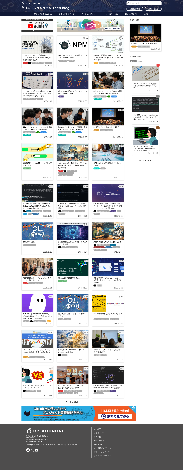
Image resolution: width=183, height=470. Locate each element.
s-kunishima (103, 63)
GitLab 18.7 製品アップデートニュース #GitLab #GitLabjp (72, 92)
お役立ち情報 (134, 9)
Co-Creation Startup (101, 319)
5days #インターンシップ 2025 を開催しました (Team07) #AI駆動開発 (72, 128)
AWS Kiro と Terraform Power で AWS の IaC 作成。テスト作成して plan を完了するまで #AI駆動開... (37, 316)
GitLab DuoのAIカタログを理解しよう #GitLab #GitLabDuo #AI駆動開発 (108, 387)
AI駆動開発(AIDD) (38, 63)
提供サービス (99, 433)
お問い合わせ (153, 9)
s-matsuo (116, 247)
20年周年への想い (29, 242)
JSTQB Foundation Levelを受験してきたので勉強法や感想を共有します (146, 86)
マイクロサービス (111, 14)
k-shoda (48, 63)
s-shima (40, 98)
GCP (25, 213)
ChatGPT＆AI (131, 14)
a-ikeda (26, 321)
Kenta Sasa (114, 319)
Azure (29, 211)
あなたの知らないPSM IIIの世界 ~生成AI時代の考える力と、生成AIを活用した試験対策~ (72, 165)
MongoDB (27, 168)
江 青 (76, 393)
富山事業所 (97, 98)
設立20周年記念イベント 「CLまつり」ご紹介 (72, 315)
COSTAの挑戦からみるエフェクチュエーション (107, 315)
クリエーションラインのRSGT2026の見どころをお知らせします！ (72, 387)
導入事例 (97, 437)
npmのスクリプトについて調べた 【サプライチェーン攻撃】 (72, 56)
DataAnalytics (99, 247)
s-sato (99, 285)
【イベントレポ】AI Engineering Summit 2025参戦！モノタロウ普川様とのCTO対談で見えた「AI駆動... (37, 93)
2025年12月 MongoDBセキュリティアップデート (37, 164)
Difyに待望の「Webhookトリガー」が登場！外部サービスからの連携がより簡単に (107, 280)
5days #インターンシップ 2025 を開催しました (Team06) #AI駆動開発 (37, 128)
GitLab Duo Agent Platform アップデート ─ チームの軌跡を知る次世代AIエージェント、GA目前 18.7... (107, 206)
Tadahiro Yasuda (106, 130)
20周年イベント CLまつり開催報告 (106, 127)
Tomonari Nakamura (66, 173)
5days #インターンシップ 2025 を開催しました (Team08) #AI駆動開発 (108, 92)
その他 (146, 14)
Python (35, 213)
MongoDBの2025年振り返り (69, 278)
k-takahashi (63, 60)
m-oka (103, 168)
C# (109, 96)
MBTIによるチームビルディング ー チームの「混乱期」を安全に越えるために (37, 352)
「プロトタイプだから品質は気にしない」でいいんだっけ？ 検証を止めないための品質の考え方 (37, 57)
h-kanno (62, 213)
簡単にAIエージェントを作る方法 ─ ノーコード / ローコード (37, 387)
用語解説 (71, 60)
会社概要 (97, 429)
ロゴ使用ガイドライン (102, 448)
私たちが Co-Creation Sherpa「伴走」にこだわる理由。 (71, 351)
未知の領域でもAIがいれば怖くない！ (107, 242)
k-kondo (67, 319)
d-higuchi (46, 211)
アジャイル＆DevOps (43, 14)
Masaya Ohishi (72, 247)
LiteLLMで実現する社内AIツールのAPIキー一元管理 (72, 243)
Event (61, 319)
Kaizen (96, 168)
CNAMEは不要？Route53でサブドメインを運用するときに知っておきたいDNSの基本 (108, 57)
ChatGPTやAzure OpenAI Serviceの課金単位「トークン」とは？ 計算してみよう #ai (146, 117)
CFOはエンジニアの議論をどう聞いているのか (107, 164)
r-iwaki (64, 355)
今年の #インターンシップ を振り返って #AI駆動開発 (107, 351)
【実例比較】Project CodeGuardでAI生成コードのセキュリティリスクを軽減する (72, 206)
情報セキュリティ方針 (102, 452)
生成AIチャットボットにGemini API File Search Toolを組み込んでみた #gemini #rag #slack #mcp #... (37, 206)
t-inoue (96, 213)
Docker (114, 96)
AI (29, 63)
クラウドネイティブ (66, 14)
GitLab (61, 96)
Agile (25, 63)
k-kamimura (98, 393)
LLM (29, 213)
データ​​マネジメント (89, 14)
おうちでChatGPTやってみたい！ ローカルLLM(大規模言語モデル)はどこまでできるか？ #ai (145, 148)
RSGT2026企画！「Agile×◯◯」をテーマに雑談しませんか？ (37, 279)
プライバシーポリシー (102, 456)
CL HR (96, 130)
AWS (95, 63)
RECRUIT (98, 444)
